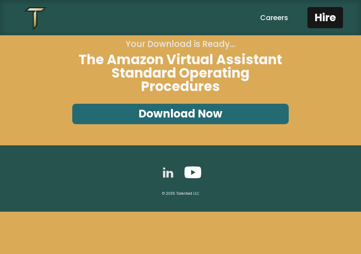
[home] (35, 17)
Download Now (180, 113)
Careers (274, 18)
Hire (325, 17)
